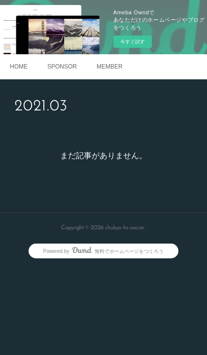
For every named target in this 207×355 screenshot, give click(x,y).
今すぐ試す (132, 41)
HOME (19, 66)
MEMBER (110, 66)
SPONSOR (62, 66)
